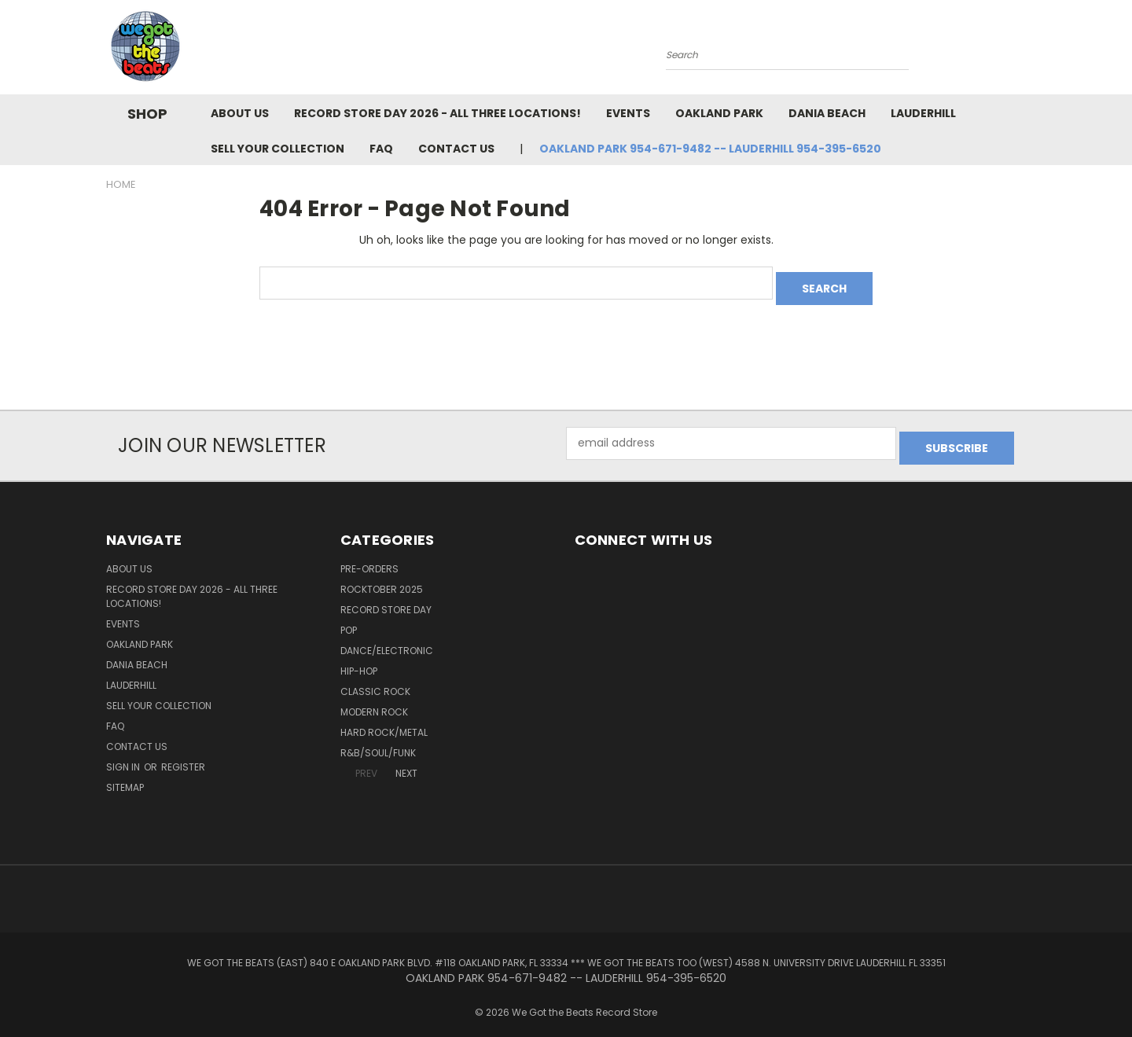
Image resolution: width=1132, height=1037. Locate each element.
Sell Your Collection (277, 148)
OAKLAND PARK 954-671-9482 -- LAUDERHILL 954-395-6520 (710, 148)
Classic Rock (375, 681)
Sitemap (125, 777)
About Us (240, 113)
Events (628, 113)
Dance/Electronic (386, 640)
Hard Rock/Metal (384, 722)
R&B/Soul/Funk (378, 742)
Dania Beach (827, 113)
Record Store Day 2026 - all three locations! (437, 113)
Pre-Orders (369, 558)
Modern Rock (374, 701)
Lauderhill (923, 113)
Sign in (124, 756)
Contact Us (456, 148)
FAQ (381, 148)
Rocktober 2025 (381, 579)
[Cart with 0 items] (1022, 51)
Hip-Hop (358, 660)
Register (183, 756)
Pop (348, 620)
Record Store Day (386, 599)
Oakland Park (719, 113)
